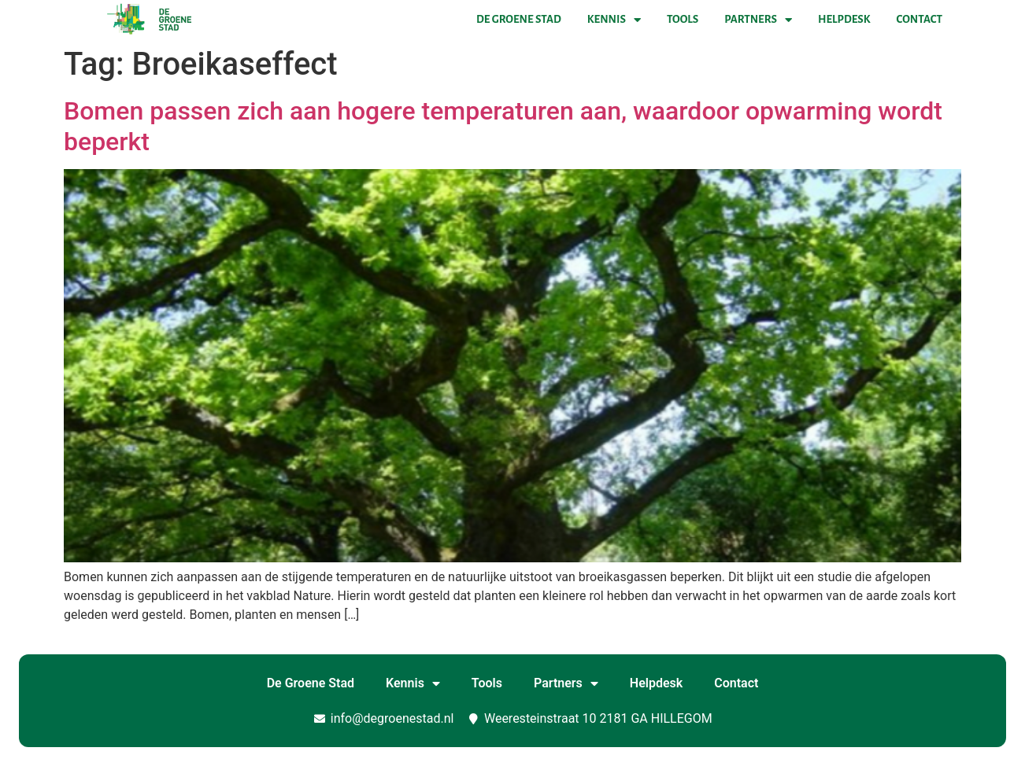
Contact (919, 19)
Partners (758, 19)
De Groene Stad (518, 19)
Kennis (614, 19)
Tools (682, 19)
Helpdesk (844, 19)
